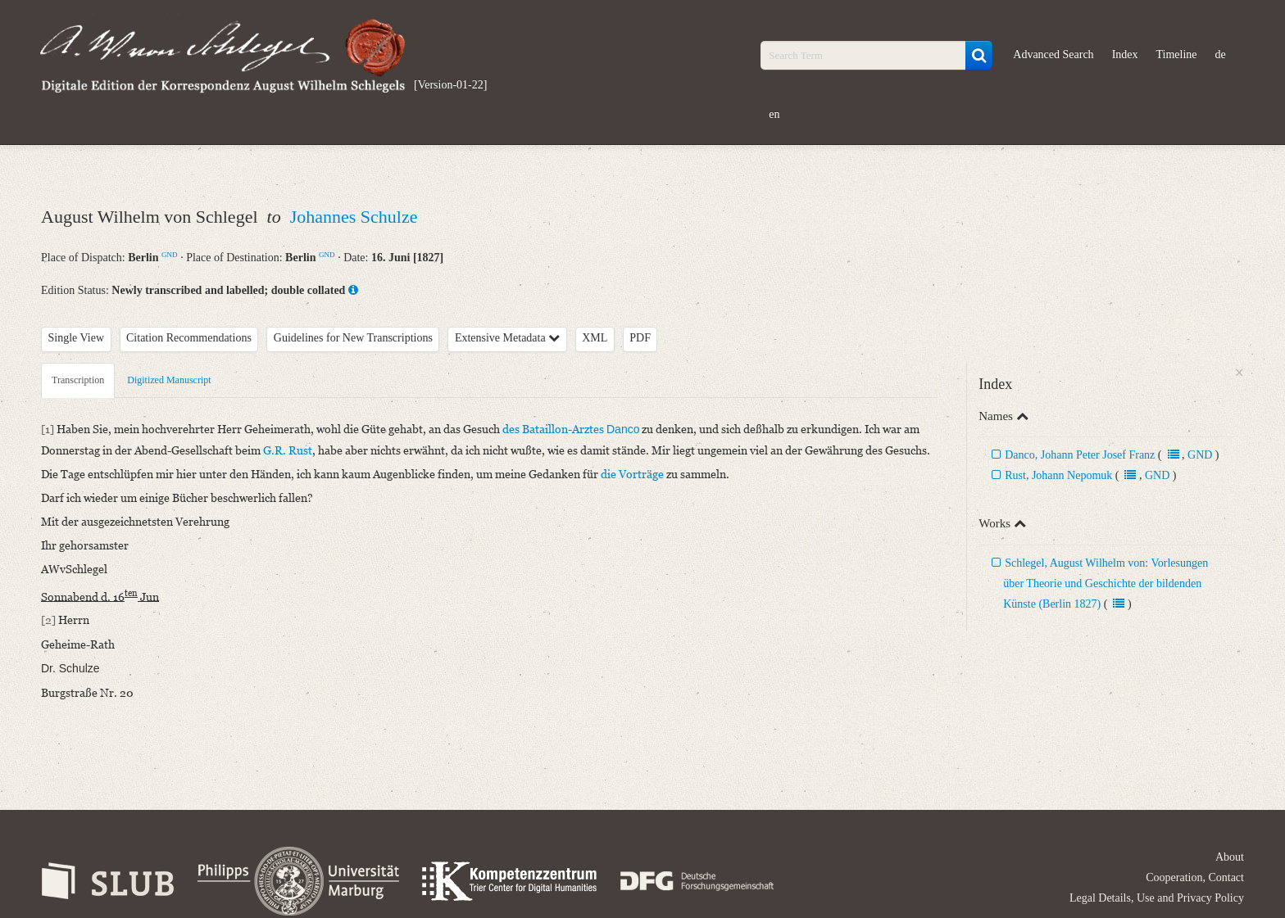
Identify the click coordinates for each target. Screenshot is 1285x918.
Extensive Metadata (507, 338)
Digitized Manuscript (169, 380)
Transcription (78, 380)
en (774, 114)
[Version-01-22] (450, 85)
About (1229, 857)
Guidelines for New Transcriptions (353, 338)
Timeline (1176, 54)
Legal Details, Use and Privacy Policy (1156, 898)
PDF (640, 338)
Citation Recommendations (189, 338)
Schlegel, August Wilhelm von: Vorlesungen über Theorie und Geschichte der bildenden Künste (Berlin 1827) (1105, 583)
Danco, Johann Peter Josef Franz (1080, 455)
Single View (76, 338)
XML (594, 338)
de (1220, 54)
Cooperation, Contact (1195, 877)
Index (1125, 54)
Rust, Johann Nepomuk (1058, 475)
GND (169, 255)
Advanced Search (1053, 54)
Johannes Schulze (354, 216)
